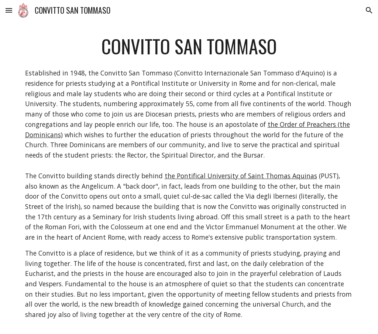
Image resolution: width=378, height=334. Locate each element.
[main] (189, 46)
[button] (9, 10)
